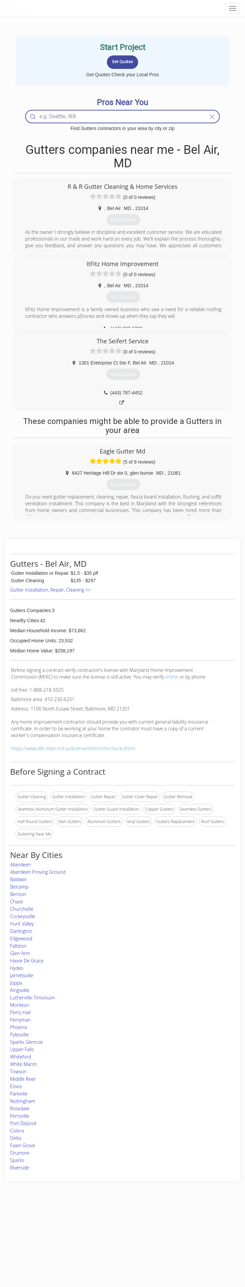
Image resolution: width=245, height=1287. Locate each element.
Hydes (16, 968)
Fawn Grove (22, 1145)
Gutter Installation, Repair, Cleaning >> (50, 590)
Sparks (17, 1160)
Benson (18, 894)
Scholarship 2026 (188, 1224)
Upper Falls (22, 1049)
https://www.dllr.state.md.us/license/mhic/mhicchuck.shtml (73, 748)
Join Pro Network (103, 1224)
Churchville (21, 909)
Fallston (18, 946)
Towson (18, 1071)
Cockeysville (22, 916)
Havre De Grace (26, 960)
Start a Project (36, 1239)
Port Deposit (23, 1123)
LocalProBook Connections (197, 1246)
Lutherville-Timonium (32, 997)
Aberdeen (20, 864)
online (171, 677)
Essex (16, 1086)
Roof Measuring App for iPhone (116, 1246)
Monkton (19, 1005)
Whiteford (20, 1057)
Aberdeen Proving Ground (38, 872)
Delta (15, 1138)
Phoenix (18, 1027)
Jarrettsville (21, 975)
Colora (17, 1130)
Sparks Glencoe (26, 1042)
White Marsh (23, 1064)
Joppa (16, 983)
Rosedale (19, 1108)
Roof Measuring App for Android (117, 1254)
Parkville (18, 1093)
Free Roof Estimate (40, 1246)
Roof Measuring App (106, 1239)
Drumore (19, 1153)
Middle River (23, 1079)
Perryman (20, 1020)
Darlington (21, 931)
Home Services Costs (43, 1224)
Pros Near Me (36, 1231)
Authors (180, 1239)
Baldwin (18, 879)
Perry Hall (20, 1012)
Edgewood (21, 938)
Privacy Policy (185, 1231)
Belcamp (19, 887)
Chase (16, 901)
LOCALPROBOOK (42, 8)
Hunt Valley (22, 923)
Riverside (19, 1167)
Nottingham (22, 1101)
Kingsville (19, 990)
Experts (94, 1231)
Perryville (19, 1116)
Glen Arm (20, 953)
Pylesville (19, 1034)
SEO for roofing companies (197, 1254)
